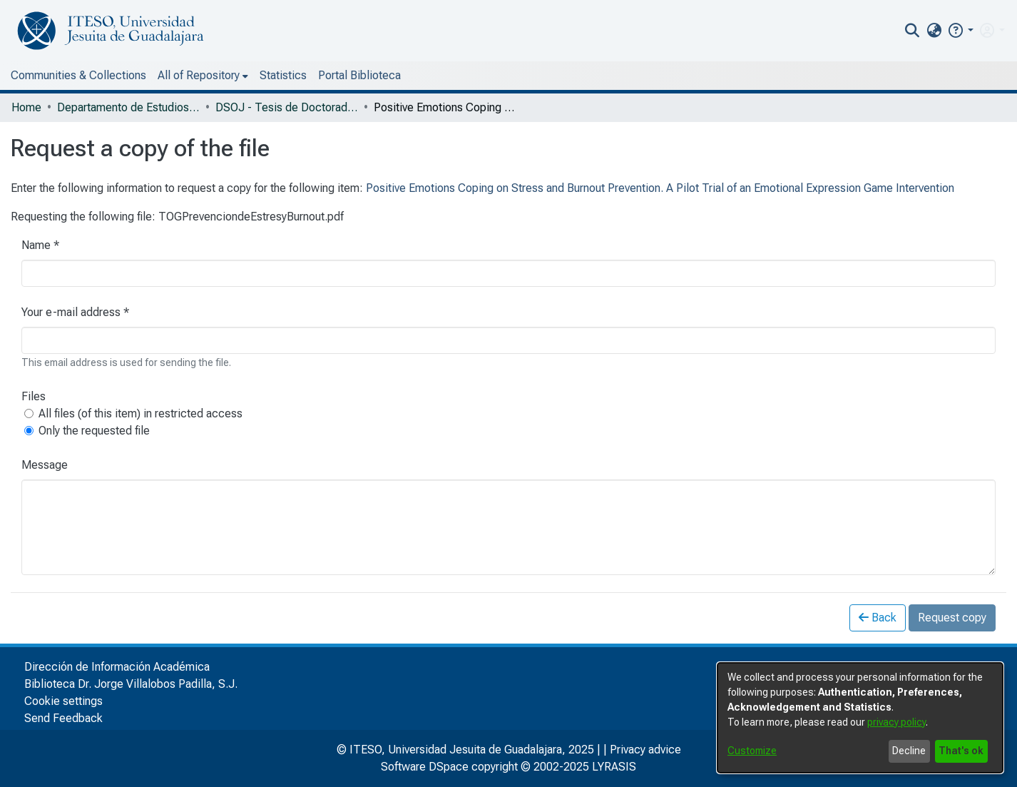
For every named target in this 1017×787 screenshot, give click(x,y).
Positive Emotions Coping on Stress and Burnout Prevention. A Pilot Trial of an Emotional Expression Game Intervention (660, 188)
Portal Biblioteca (359, 75)
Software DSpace (425, 766)
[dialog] (860, 718)
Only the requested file (94, 430)
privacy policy (896, 722)
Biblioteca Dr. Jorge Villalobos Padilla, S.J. (130, 684)
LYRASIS (614, 766)
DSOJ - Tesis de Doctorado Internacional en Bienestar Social (286, 107)
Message (44, 465)
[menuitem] (934, 30)
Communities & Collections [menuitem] (78, 75)
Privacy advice (645, 749)
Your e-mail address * (75, 312)
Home (26, 107)
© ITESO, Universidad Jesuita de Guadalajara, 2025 (465, 749)
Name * (40, 245)
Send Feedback (63, 718)
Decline (909, 750)
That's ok (961, 750)
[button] (960, 30)
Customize (752, 750)
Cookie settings (63, 701)
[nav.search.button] (912, 30)
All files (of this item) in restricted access (140, 413)
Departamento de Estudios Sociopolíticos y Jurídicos (128, 107)
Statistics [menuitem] (283, 75)
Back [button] (877, 617)
